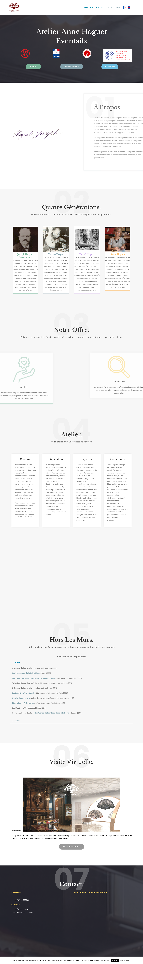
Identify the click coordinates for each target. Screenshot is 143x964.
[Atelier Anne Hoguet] (14, 7)
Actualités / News (113, 7)
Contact (99, 7)
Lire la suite (124, 960)
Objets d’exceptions (21, 698)
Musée (17, 721)
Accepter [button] (115, 960)
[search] (133, 7)
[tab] (71, 662)
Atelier (17, 662)
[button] (33, 66)
